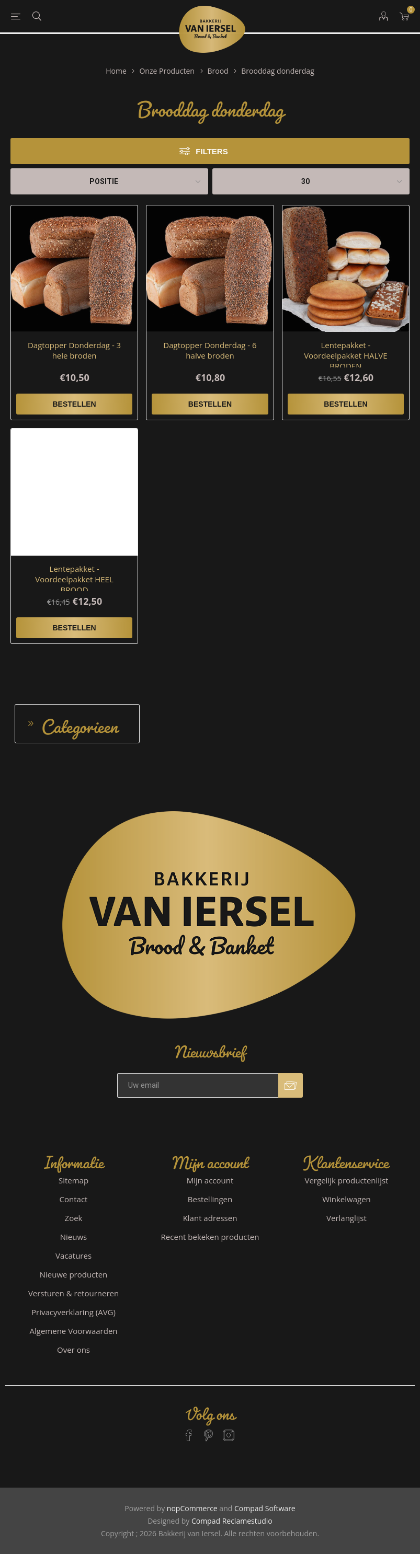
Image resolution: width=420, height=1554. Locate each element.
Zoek (74, 1218)
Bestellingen (210, 1199)
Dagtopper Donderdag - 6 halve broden (209, 350)
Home (116, 71)
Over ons (73, 1349)
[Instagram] (228, 1430)
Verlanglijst (346, 1218)
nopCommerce (192, 1508)
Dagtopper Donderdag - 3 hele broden (74, 350)
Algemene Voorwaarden (74, 1331)
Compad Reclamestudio (232, 1521)
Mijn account (210, 1180)
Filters (212, 151)
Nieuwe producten (74, 1274)
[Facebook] (188, 1430)
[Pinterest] (208, 1430)
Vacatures (73, 1255)
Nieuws (73, 1236)
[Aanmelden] (197, 1085)
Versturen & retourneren (73, 1293)
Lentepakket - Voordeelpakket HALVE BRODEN (346, 355)
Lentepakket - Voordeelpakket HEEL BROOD (74, 579)
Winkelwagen (346, 1199)
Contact (74, 1199)
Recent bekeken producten (210, 1236)
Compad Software (265, 1508)
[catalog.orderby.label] (109, 181)
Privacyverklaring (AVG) (73, 1312)
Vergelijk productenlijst (347, 1180)
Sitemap (73, 1180)
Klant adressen (210, 1218)
